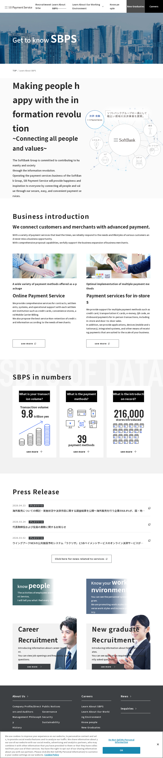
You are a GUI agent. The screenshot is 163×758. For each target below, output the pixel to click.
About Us (19, 697)
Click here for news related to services (79, 558)
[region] (81, 744)
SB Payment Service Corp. (18, 8)
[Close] (157, 744)
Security (47, 717)
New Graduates (135, 6)
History (17, 728)
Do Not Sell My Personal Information (121, 741)
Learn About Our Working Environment (86, 6)
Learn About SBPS (58, 6)
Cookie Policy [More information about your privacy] (51, 754)
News (124, 697)
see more (27, 343)
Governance (49, 712)
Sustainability (51, 723)
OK (121, 750)
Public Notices (51, 707)
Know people (114, 6)
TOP (15, 70)
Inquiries (127, 709)
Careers (153, 6)
